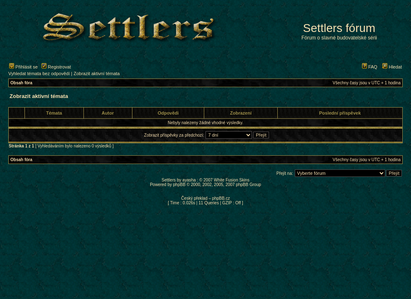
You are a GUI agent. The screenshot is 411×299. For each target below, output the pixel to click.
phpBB (179, 184)
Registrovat (56, 66)
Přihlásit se (23, 66)
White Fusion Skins (232, 180)
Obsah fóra (21, 83)
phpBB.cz (221, 198)
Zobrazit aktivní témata (96, 73)
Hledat (392, 66)
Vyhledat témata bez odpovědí (39, 73)
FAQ (369, 66)
